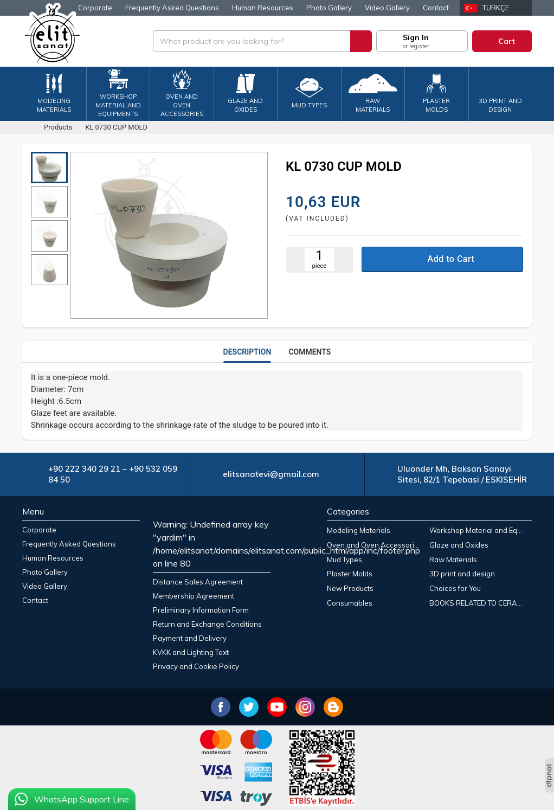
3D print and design (462, 573)
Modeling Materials (358, 530)
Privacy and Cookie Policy (196, 666)
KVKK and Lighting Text (191, 652)
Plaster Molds (349, 573)
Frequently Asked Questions (172, 7)
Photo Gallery (329, 7)
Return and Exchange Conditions (207, 624)
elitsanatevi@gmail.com (271, 474)
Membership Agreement (193, 596)
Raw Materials (453, 559)
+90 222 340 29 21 (84, 469)
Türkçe (495, 7)
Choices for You (455, 588)
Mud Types (344, 559)
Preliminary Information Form (201, 610)
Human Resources (262, 7)
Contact (436, 7)
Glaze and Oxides (458, 545)
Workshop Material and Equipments (478, 530)
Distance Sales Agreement (198, 581)
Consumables (349, 603)
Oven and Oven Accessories (374, 545)
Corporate (95, 7)
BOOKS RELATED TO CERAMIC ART (478, 603)
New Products (350, 588)
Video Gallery (387, 7)
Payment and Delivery (190, 638)
